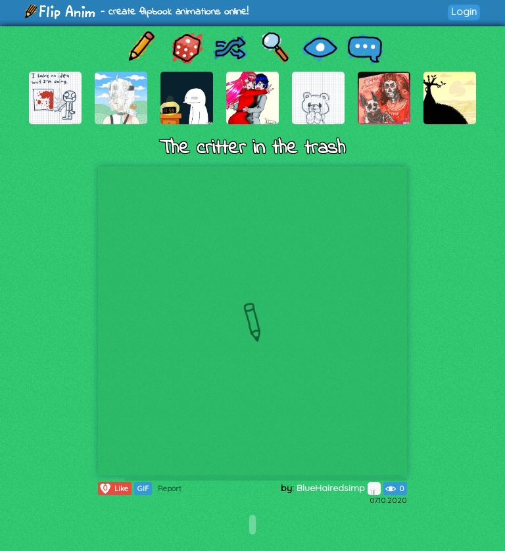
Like (113, 488)
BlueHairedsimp (339, 488)
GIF (143, 488)
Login (464, 11)
